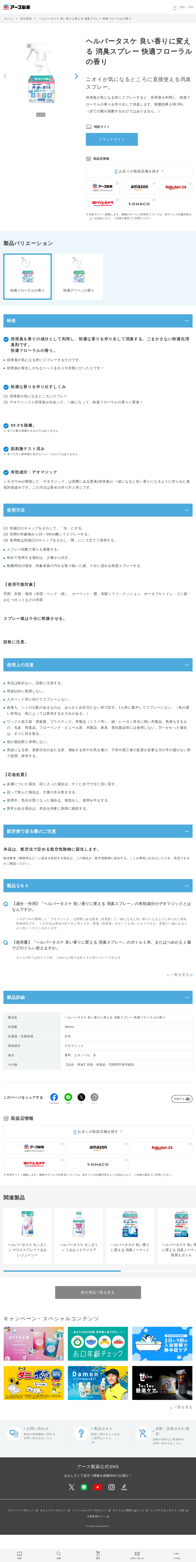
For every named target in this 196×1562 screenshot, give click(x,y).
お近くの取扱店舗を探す (139, 171)
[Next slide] (76, 76)
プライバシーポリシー (21, 1537)
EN (182, 7)
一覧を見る (180, 997)
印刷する (179, 1126)
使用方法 (18, 517)
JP (174, 7)
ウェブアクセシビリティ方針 (167, 1537)
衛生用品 (26, 18)
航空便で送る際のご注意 (38, 847)
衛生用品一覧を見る (98, 1319)
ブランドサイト (112, 139)
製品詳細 (18, 1022)
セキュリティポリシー (53, 1537)
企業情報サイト (96, 1543)
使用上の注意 (24, 676)
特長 (13, 323)
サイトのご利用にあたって (129, 1537)
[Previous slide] (4, 76)
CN (190, 7)
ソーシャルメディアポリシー (89, 1537)
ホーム (8, 18)
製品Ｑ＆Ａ (21, 906)
